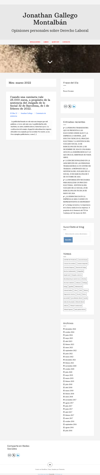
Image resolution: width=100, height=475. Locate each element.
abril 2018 (68, 387)
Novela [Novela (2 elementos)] (78, 294)
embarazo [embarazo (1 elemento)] (78, 282)
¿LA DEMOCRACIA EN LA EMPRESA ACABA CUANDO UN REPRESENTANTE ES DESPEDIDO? (76, 199)
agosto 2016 (69, 427)
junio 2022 (69, 354)
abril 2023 (68, 341)
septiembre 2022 (71, 350)
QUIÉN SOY (55, 42)
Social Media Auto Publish (43, 474)
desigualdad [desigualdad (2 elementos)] (80, 271)
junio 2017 (69, 409)
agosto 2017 (69, 403)
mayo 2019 (69, 375)
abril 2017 (68, 412)
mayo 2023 (69, 338)
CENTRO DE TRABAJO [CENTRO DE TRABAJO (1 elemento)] (70, 259)
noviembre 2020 (70, 366)
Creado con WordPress (41, 469)
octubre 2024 (69, 332)
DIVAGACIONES (35, 42)
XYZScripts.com (58, 474)
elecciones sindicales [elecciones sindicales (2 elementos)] (69, 282)
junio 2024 (69, 335)
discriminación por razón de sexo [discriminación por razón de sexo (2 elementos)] (72, 279)
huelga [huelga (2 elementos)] (65, 286)
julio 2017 (68, 406)
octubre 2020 (69, 369)
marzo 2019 (69, 378)
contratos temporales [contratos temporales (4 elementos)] (82, 263)
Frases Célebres (68, 91)
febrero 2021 (69, 363)
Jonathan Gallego (27, 113)
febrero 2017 (69, 415)
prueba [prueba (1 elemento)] (85, 298)
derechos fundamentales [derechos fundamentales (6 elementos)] (70, 271)
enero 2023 (69, 347)
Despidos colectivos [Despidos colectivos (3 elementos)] (77, 275)
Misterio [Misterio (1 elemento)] (86, 290)
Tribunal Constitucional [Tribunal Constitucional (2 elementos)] (76, 305)
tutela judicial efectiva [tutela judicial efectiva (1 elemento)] (80, 309)
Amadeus (54, 469)
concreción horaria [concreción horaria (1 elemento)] (83, 259)
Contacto (66, 42)
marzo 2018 (69, 391)
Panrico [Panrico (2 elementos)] (84, 294)
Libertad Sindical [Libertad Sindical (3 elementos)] (68, 290)
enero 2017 (69, 418)
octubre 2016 (69, 421)
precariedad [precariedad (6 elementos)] (67, 298)
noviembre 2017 (70, 400)
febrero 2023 (69, 344)
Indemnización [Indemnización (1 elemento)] (78, 286)
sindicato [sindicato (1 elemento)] (66, 305)
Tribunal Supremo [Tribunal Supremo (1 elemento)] (68, 309)
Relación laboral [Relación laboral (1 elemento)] (80, 302)
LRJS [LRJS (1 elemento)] (80, 290)
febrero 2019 (69, 381)
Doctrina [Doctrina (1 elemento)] (84, 279)
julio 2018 (68, 384)
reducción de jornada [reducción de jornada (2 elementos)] (69, 302)
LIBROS (46, 42)
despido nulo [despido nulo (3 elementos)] (67, 275)
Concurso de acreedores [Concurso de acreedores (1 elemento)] (69, 263)
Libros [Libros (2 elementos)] (75, 290)
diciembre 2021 (70, 360)
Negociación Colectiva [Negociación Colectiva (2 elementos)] (69, 294)
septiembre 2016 (71, 424)
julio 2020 (68, 372)
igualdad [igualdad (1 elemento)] (71, 286)
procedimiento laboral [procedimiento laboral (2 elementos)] (76, 298)
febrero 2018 (69, 394)
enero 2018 (69, 397)
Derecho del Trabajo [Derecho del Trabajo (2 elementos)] (81, 267)
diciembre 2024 (70, 329)
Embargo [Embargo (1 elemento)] (85, 282)
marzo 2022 (69, 357)
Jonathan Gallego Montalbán (50, 18)
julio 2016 (68, 431)
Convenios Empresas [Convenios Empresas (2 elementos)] (69, 267)
